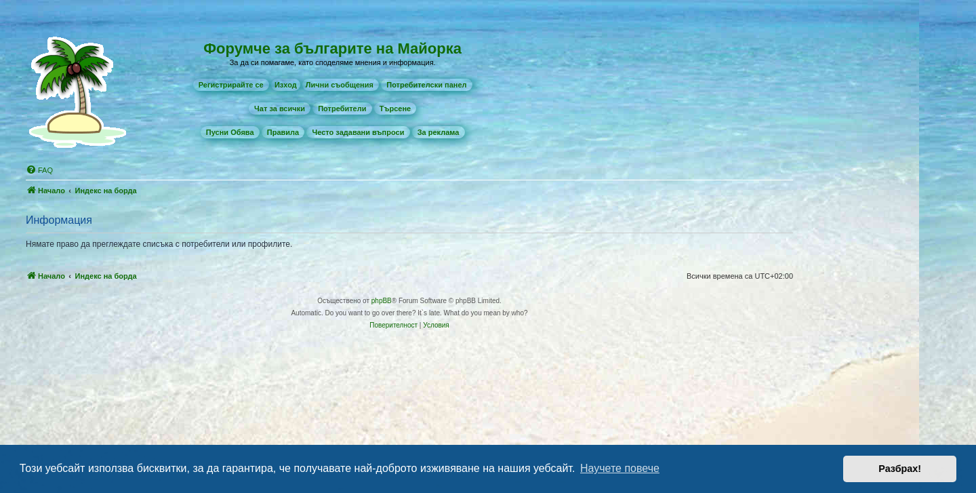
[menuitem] (231, 85)
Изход (285, 85)
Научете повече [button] (619, 468)
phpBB (381, 300)
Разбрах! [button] (899, 468)
